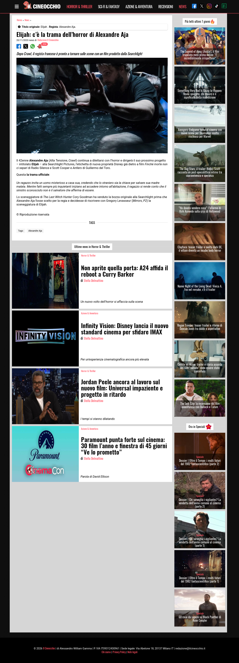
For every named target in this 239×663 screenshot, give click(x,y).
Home (19, 20)
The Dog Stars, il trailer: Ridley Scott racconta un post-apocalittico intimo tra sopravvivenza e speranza (200, 172)
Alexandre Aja (35, 231)
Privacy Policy (119, 652)
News (182, 6)
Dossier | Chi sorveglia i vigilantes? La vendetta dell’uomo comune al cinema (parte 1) (200, 542)
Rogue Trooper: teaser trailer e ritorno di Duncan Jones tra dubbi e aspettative (199, 327)
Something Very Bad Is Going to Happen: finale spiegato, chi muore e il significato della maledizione (200, 93)
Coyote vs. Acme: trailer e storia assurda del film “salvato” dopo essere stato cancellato (200, 367)
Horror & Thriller (79, 6)
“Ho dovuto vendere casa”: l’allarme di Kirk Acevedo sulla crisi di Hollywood (200, 209)
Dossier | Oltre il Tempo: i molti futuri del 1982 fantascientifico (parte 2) (200, 462)
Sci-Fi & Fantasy (109, 6)
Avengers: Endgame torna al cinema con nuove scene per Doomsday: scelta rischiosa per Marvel (200, 133)
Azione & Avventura (138, 6)
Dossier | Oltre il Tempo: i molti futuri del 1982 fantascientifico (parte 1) (200, 579)
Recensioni (165, 6)
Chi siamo (106, 652)
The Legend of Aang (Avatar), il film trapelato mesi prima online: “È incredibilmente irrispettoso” (199, 54)
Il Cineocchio (49, 648)
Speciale (200, 457)
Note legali (132, 652)
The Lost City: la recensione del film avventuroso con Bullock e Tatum (200, 405)
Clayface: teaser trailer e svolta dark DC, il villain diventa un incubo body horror (200, 249)
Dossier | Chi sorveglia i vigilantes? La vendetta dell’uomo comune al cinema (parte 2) (200, 503)
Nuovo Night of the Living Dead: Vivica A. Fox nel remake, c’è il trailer (200, 288)
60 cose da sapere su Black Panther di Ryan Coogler (200, 619)
